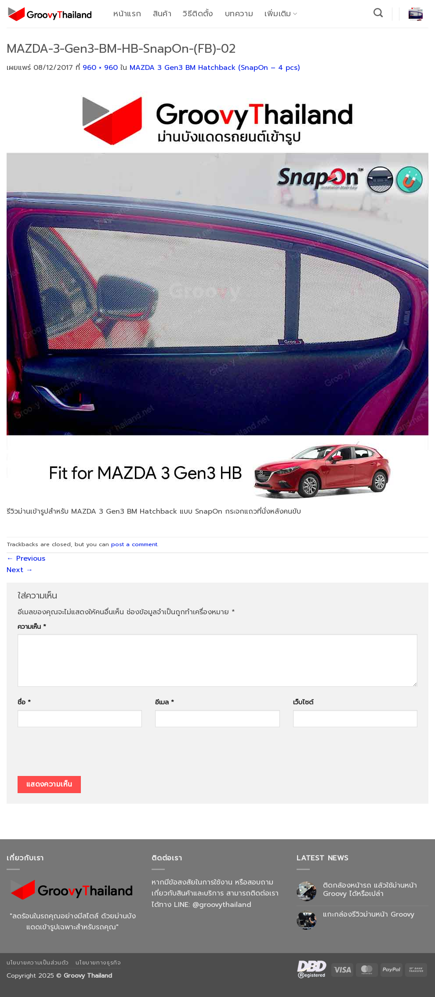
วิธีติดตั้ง (198, 13)
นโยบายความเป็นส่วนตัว (38, 963)
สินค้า (162, 13)
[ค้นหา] (378, 12)
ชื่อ (24, 702)
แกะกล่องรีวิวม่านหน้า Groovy (368, 914)
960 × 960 (100, 67)
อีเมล (164, 702)
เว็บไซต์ (303, 702)
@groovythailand (221, 904)
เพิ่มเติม (281, 13)
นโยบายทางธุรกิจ (98, 963)
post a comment (134, 544)
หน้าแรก (127, 13)
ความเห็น (32, 626)
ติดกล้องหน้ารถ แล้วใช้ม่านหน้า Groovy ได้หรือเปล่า (370, 889)
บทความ (239, 13)
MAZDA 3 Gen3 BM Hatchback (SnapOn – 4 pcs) (215, 67)
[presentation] (84, 754)
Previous (26, 558)
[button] (415, 14)
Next (20, 570)
